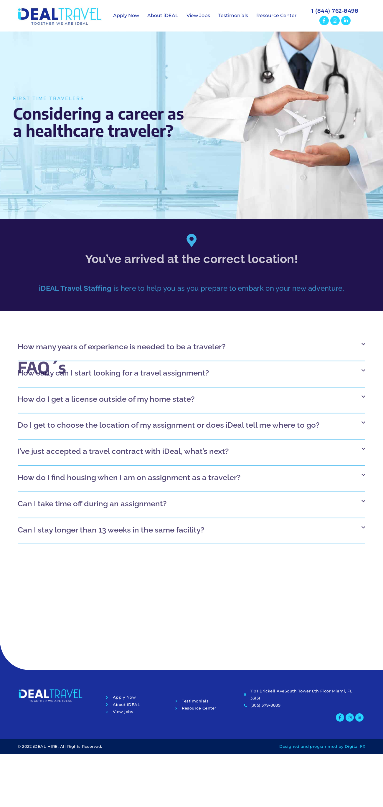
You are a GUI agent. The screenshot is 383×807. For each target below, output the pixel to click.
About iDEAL (162, 15)
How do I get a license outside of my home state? (106, 306)
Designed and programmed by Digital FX (322, 746)
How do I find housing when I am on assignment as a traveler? (129, 385)
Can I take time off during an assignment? (92, 411)
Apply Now (126, 15)
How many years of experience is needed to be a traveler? (122, 254)
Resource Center (276, 15)
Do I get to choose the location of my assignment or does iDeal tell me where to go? (169, 332)
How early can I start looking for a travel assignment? (113, 280)
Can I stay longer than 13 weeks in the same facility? (111, 437)
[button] (191, 258)
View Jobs (198, 15)
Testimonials (233, 15)
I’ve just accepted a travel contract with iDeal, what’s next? (123, 358)
